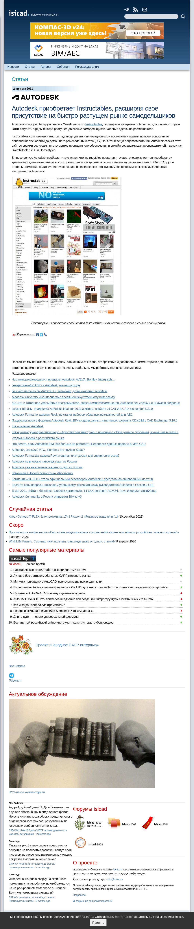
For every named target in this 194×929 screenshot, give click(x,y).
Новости (13, 66)
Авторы (46, 66)
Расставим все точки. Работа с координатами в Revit (49, 570)
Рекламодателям (87, 66)
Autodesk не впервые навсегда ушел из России (44, 461)
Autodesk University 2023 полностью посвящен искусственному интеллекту (63, 397)
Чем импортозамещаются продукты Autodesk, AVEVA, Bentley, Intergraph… (63, 379)
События (63, 66)
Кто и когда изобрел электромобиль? (39, 605)
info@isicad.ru (115, 879)
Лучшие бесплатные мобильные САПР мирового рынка (51, 575)
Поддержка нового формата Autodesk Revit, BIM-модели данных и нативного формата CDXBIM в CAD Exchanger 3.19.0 (94, 420)
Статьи (30, 66)
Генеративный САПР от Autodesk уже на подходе (46, 385)
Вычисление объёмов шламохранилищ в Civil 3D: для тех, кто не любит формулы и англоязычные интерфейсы (90, 587)
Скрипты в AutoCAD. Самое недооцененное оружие (49, 593)
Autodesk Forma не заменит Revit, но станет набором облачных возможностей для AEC (72, 414)
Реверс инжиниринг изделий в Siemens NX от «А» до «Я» (53, 611)
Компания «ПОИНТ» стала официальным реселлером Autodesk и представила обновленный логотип (82, 479)
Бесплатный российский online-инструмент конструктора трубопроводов (63, 622)
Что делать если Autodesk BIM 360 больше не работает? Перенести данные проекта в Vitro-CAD (79, 444)
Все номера (17, 666)
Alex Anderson (16, 803)
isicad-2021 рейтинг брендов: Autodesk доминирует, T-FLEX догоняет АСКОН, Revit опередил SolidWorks (84, 491)
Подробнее (79, 894)
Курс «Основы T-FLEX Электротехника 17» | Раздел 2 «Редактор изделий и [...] (63, 516)
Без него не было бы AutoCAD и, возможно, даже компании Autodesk (59, 391)
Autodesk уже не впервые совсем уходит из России (47, 467)
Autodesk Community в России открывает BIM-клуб (47, 496)
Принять (98, 922)
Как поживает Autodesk (28, 426)
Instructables (93, 124)
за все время (36, 564)
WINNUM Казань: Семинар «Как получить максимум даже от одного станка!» (62, 541)
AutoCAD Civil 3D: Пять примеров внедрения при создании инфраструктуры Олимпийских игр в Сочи (83, 599)
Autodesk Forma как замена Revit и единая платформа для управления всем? (65, 455)
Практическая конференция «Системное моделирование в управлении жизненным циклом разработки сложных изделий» (94, 532)
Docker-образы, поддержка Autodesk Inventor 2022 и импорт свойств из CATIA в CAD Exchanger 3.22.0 (82, 409)
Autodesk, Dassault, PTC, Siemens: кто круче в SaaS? (48, 450)
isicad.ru (117, 869)
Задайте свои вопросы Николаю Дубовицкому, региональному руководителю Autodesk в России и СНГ (83, 485)
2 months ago (43, 834)
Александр (14, 841)
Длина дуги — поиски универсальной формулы (46, 616)
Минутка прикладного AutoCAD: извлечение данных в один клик (57, 581)
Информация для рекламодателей (92, 901)
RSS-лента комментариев (27, 792)
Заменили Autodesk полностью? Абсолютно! (42, 473)
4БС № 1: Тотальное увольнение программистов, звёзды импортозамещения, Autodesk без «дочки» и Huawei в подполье (96, 403)
